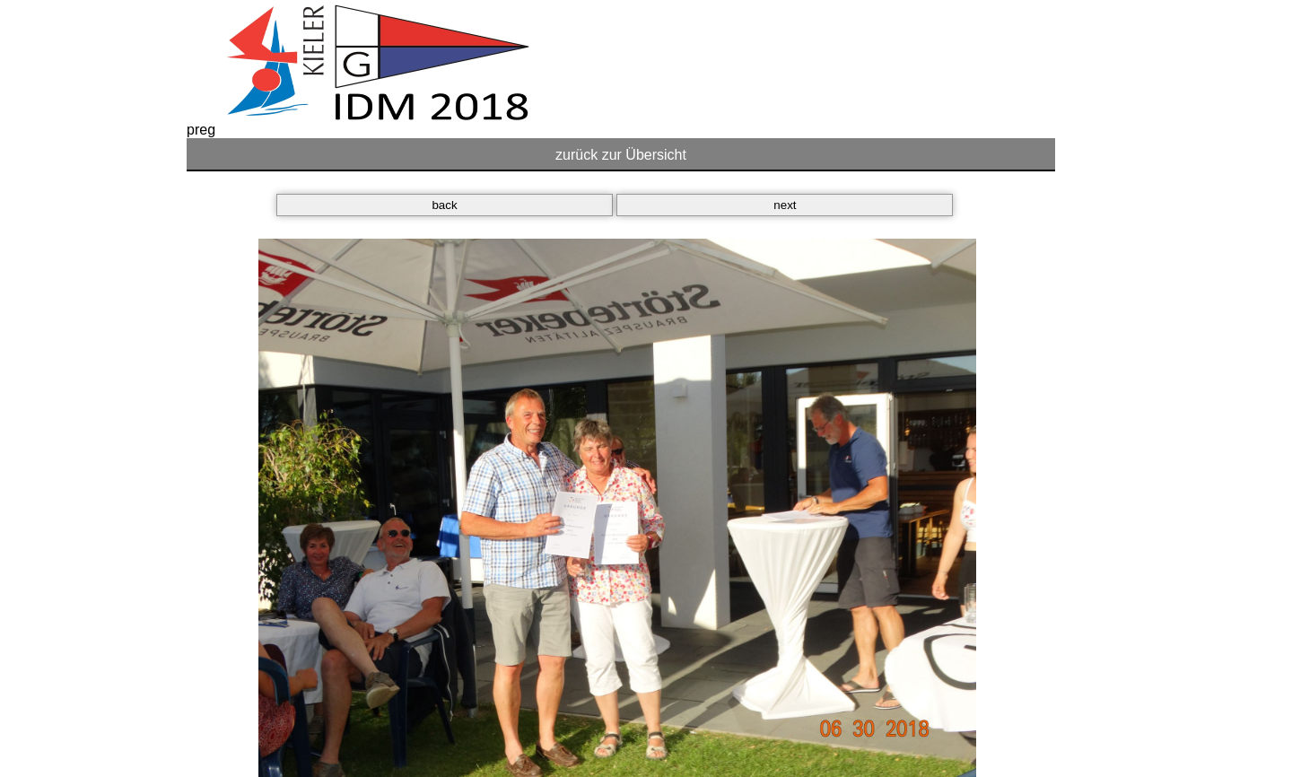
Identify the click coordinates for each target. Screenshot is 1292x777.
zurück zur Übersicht (620, 154)
